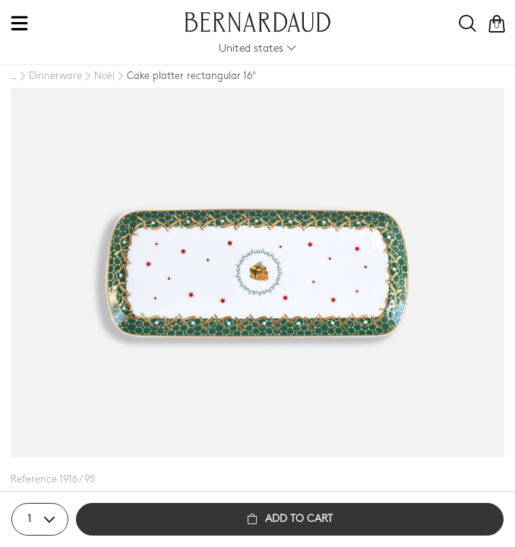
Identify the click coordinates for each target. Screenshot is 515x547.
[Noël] (98, 76)
